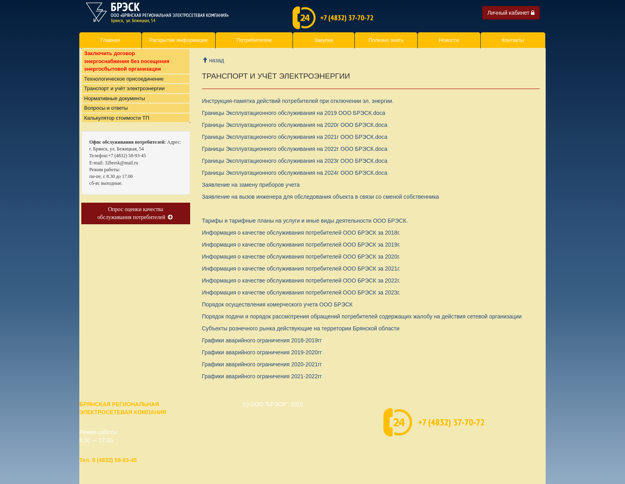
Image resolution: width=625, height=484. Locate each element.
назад (213, 60)
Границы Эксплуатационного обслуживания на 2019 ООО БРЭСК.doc (293, 113)
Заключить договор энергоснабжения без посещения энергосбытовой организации (126, 69)
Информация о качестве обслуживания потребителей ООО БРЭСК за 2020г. (301, 256)
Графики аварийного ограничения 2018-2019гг (262, 340)
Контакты (513, 40)
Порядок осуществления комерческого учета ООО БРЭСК (277, 304)
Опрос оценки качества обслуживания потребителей (135, 221)
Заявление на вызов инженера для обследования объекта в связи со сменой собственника (320, 197)
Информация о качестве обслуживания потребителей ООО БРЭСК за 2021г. (301, 268)
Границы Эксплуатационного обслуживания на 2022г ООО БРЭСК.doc (294, 149)
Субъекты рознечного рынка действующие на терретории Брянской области (301, 328)
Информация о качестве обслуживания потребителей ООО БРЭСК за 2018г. (301, 232)
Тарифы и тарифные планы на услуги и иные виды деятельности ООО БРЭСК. (305, 220)
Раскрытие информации (178, 40)
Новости (449, 40)
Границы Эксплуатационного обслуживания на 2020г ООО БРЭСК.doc (294, 125)
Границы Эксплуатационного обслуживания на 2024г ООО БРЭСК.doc (294, 173)
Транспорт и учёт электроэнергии (124, 96)
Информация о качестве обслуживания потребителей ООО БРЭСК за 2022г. (301, 280)
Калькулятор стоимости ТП (116, 126)
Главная (110, 40)
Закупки (323, 40)
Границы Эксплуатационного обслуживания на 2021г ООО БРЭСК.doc (294, 137)
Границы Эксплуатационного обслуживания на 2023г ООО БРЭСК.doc (294, 161)
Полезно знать (386, 40)
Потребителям (254, 40)
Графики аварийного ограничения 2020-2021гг (262, 364)
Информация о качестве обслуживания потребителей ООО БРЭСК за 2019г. (301, 244)
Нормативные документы (114, 106)
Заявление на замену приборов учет (251, 185)
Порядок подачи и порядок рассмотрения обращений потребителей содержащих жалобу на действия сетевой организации (362, 316)
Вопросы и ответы (106, 116)
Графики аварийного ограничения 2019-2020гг (262, 352)
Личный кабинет (511, 13)
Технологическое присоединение (123, 87)
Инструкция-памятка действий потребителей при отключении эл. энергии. (298, 101)
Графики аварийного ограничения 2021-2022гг (262, 376)
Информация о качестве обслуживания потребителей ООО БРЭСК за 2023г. (301, 292)
